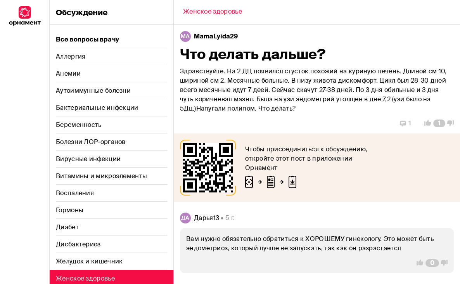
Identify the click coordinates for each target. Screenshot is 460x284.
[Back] (212, 12)
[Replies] (405, 123)
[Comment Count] (439, 123)
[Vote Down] (452, 123)
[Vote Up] (425, 123)
